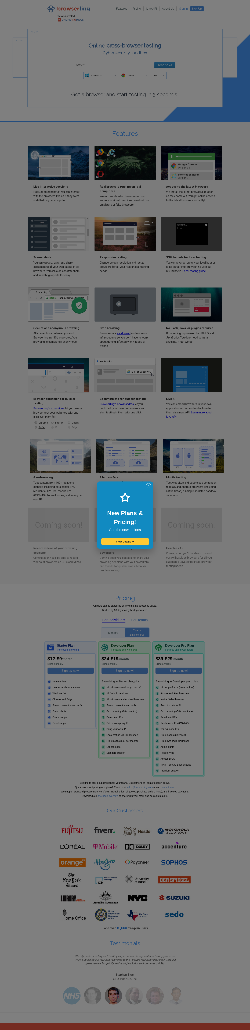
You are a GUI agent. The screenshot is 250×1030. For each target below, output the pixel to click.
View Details (125, 541)
